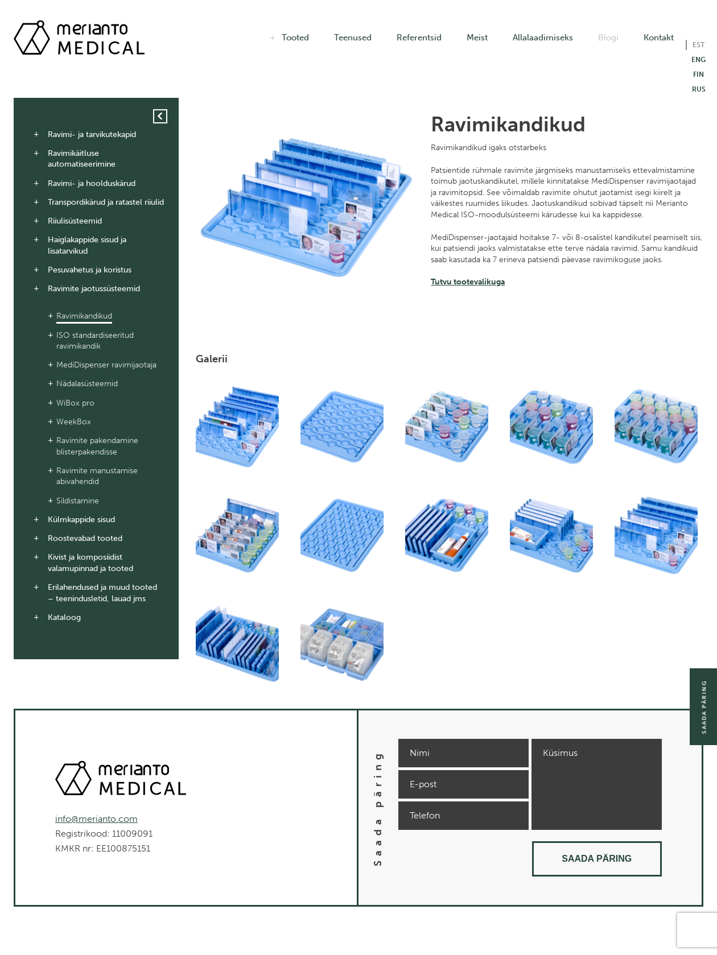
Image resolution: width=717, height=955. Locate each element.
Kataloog (64, 617)
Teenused (353, 37)
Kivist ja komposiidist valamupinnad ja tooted (90, 562)
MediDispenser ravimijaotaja (106, 365)
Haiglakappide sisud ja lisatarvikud (87, 245)
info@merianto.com (96, 818)
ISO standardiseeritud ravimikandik (95, 341)
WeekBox (73, 422)
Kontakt (659, 37)
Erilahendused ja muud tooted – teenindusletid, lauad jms (102, 592)
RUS (699, 89)
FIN (698, 74)
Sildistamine (77, 501)
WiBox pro (75, 403)
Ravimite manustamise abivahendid (97, 476)
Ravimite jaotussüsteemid (94, 288)
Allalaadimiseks (543, 37)
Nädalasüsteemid (87, 383)
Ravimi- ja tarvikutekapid (92, 134)
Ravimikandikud (84, 316)
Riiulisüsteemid (75, 221)
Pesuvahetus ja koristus (89, 270)
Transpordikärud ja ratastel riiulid (106, 202)
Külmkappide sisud (81, 519)
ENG (698, 60)
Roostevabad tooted (85, 538)
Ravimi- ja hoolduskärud (91, 183)
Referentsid (419, 37)
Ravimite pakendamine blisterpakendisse (97, 446)
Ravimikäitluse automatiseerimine (82, 158)
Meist (477, 37)
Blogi (608, 37)
